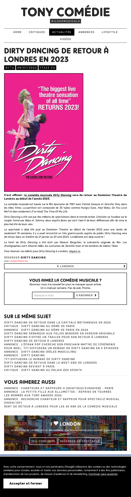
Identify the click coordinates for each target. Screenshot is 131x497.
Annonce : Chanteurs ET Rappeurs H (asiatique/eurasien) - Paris (59, 388)
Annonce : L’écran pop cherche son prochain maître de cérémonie (59, 344)
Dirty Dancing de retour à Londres (34, 340)
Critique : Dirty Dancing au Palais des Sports (43, 370)
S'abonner (86, 295)
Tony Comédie (65, 12)
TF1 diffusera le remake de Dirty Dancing (39, 359)
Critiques (37, 32)
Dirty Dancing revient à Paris (29, 366)
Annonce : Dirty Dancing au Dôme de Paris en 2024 (46, 329)
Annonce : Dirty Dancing (24, 355)
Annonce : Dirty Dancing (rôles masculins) (40, 351)
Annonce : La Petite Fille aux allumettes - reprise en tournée (58, 391)
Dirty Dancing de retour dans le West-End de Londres (50, 362)
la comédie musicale (47, 195)
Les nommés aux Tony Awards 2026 (33, 395)
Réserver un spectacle (80, 441)
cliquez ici (74, 251)
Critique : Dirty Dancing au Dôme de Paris (39, 326)
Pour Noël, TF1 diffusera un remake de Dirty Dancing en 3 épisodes (61, 348)
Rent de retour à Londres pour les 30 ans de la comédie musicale (60, 406)
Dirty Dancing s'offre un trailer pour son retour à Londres (56, 337)
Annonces (86, 32)
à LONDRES (65, 266)
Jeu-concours (43, 441)
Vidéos (65, 39)
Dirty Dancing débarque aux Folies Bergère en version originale (59, 333)
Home (17, 32)
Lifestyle (110, 32)
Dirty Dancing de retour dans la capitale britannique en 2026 (57, 322)
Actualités (61, 32)
